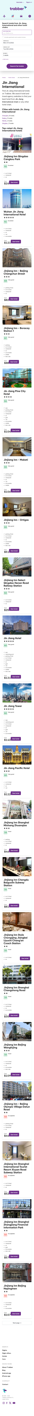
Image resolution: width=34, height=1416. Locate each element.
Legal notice (5, 1399)
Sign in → (29, 2)
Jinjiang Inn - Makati (16, 459)
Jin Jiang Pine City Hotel (15, 392)
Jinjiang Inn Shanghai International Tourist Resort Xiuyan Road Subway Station (16, 1168)
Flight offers (6, 1353)
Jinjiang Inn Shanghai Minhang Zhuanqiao (16, 824)
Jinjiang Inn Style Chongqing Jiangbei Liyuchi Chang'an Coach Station (15, 939)
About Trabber (7, 1367)
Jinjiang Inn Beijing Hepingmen (15, 1287)
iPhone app (6, 1376)
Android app (6, 1373)
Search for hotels (17, 66)
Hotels (4, 1356)
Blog (3, 1370)
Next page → (17, 1323)
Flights (4, 1350)
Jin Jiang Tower (13, 706)
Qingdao (5, 123)
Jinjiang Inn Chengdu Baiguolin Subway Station (16, 882)
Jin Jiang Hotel (12, 638)
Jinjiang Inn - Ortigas (16, 519)
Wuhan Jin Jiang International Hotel (15, 213)
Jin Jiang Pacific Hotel (17, 768)
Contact (5, 1384)
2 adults (5, 55)
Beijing (4, 118)
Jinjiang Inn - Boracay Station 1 (17, 330)
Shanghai (5, 116)
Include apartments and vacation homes (15, 37)
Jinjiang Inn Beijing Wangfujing (15, 1046)
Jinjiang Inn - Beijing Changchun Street (16, 272)
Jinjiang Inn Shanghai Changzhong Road (16, 989)
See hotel (14, 182)
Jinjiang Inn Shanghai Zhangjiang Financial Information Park (16, 1224)
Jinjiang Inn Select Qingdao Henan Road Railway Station (16, 582)
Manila (4, 121)
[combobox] (17, 32)
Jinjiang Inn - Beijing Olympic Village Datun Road (17, 1106)
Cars (4, 1359)
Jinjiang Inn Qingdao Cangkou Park (16, 158)
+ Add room (5, 59)
